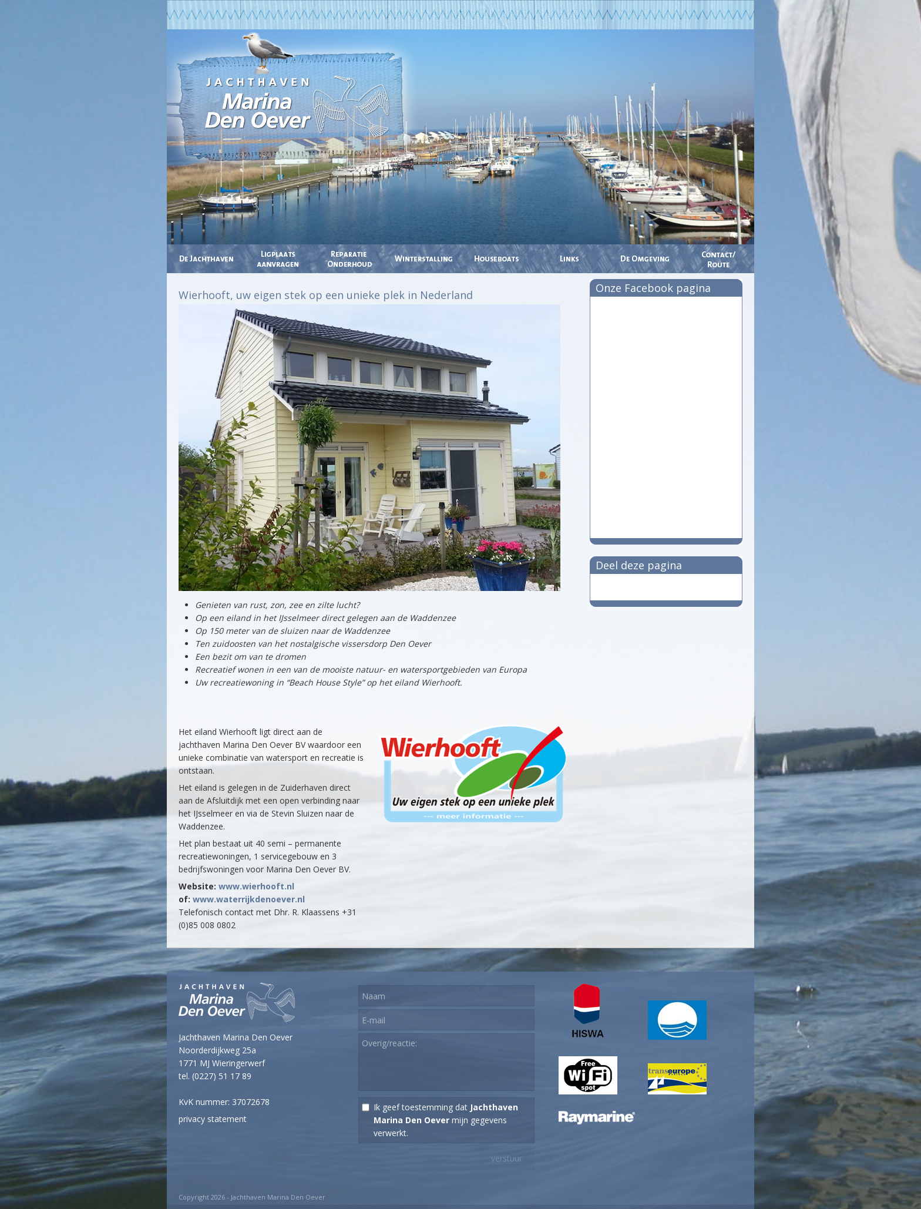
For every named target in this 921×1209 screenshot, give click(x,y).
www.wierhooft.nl (256, 886)
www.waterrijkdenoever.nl (249, 899)
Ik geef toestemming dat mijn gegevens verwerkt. (446, 1120)
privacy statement (213, 1118)
